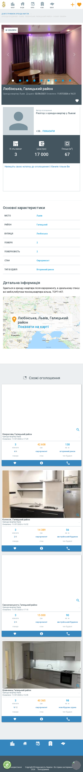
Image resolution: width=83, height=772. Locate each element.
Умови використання (13, 767)
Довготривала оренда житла (15, 14)
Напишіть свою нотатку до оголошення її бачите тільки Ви (37, 166)
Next (62, 55)
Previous (21, 55)
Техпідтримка (43, 769)
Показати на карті (33, 327)
